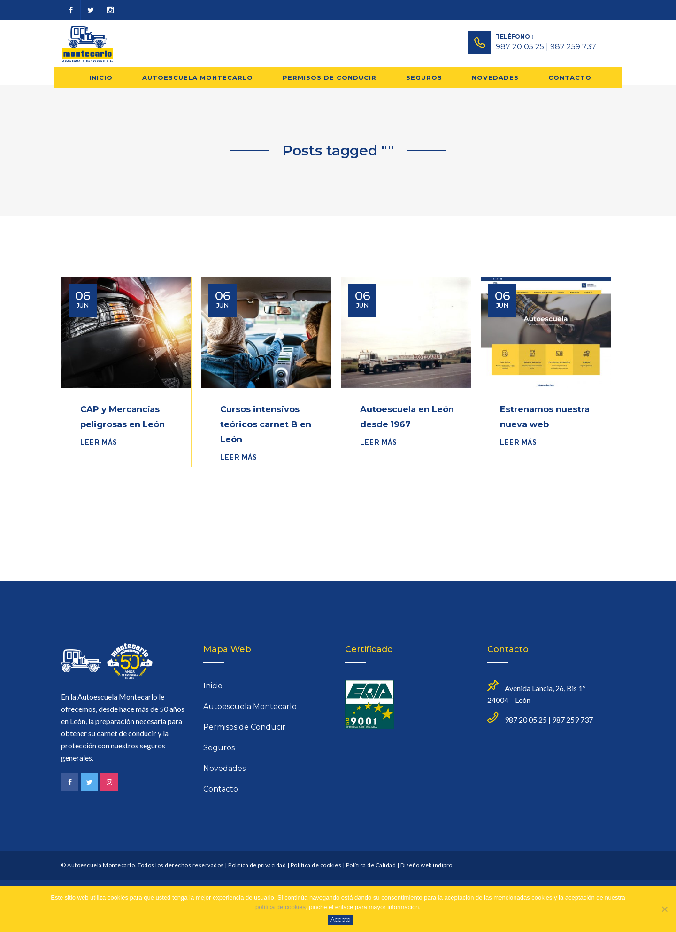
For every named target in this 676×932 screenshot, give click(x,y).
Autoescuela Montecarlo (197, 77)
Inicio (101, 77)
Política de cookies (316, 865)
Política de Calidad (371, 865)
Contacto (570, 77)
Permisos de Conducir (329, 77)
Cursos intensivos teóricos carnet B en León (265, 424)
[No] (664, 909)
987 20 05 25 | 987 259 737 (546, 46)
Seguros (424, 77)
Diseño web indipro (426, 865)
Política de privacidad (257, 865)
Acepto (340, 919)
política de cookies (280, 906)
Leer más (99, 442)
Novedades (495, 77)
